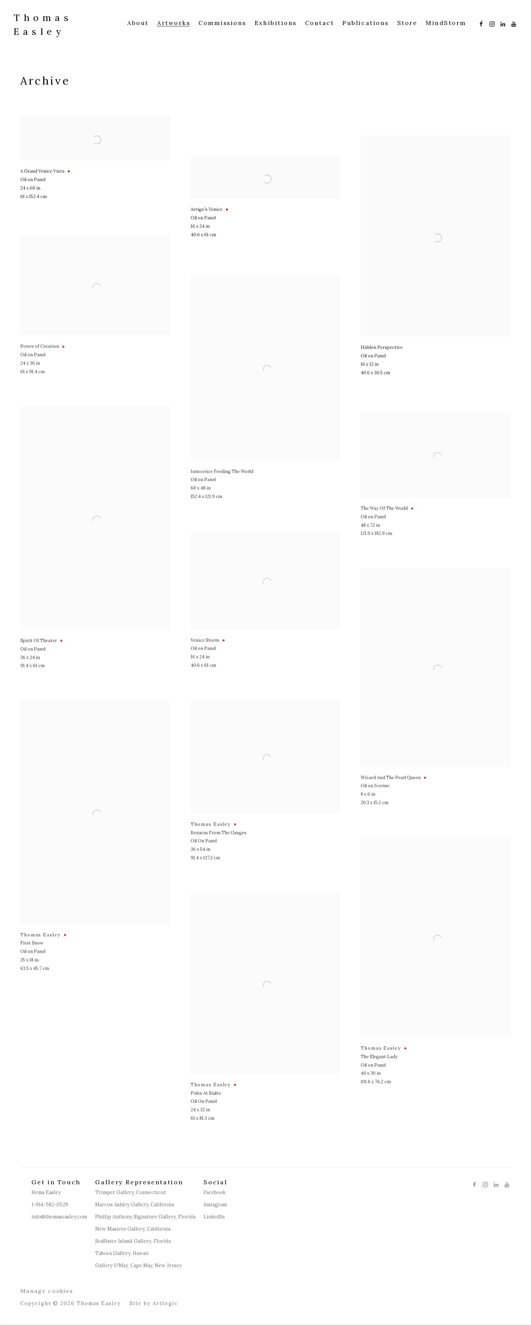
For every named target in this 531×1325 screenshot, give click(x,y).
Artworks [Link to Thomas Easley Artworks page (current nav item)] (173, 23)
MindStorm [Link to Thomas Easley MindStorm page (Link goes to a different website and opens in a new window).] (446, 23)
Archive (45, 81)
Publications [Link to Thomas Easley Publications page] (365, 23)
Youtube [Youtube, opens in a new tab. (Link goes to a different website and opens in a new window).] (512, 22)
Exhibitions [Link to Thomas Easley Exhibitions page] (276, 23)
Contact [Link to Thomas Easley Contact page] (319, 23)
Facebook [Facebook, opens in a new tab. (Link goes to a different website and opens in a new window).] (479, 22)
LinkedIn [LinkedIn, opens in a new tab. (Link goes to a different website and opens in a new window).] (501, 22)
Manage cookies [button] (46, 1290)
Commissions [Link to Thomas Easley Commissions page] (222, 23)
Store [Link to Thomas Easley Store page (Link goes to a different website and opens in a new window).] (407, 23)
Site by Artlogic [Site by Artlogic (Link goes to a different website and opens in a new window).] (154, 1303)
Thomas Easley (43, 25)
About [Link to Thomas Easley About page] (138, 23)
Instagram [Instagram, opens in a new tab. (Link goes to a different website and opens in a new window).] (490, 22)
